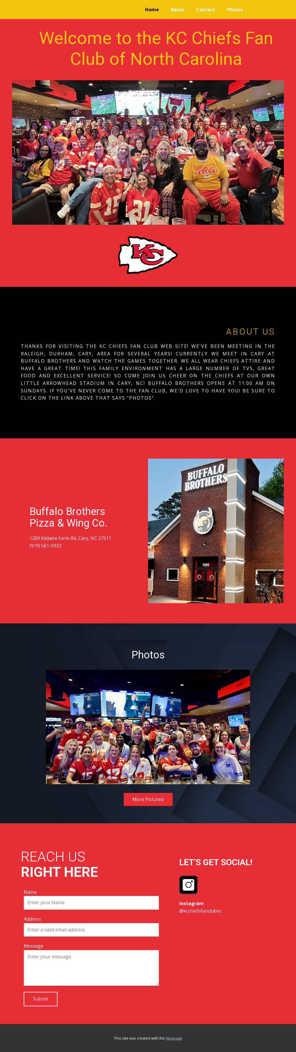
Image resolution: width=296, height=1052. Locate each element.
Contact (205, 9)
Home (152, 9)
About (178, 9)
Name (30, 892)
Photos (235, 9)
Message (33, 946)
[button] (54, 727)
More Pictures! (148, 799)
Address (32, 919)
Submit (40, 999)
